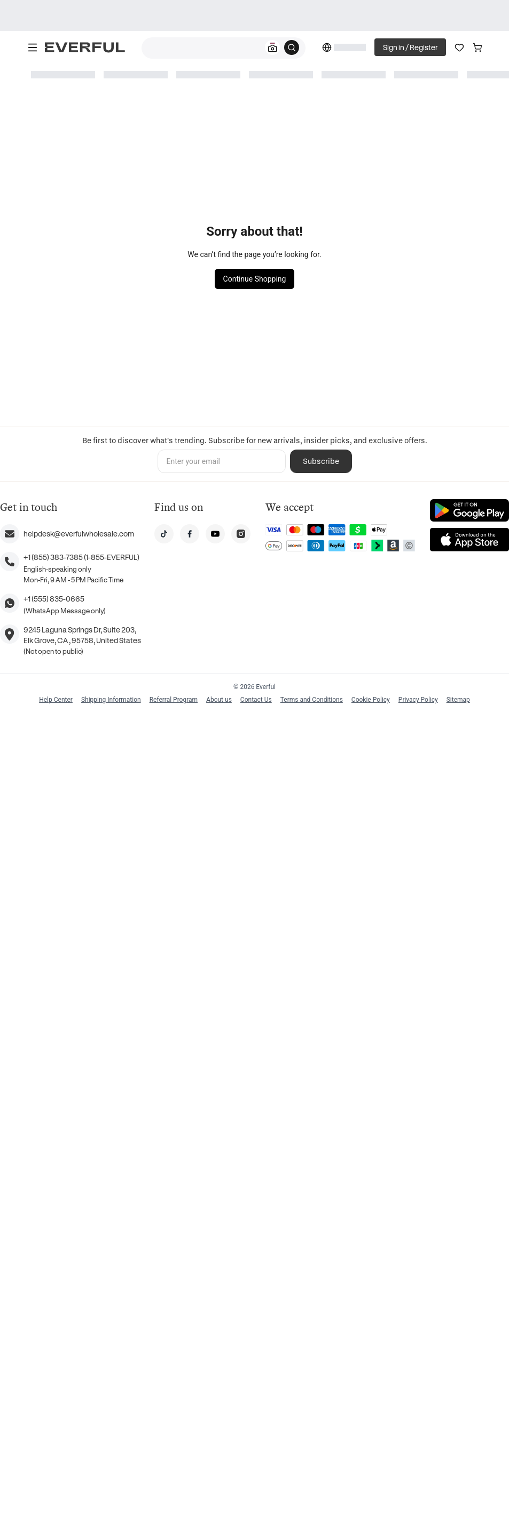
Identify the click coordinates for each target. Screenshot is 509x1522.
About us (219, 699)
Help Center (56, 699)
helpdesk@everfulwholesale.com (79, 533)
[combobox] (224, 48)
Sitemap (458, 699)
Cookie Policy (370, 699)
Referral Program (174, 699)
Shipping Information (111, 699)
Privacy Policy (418, 699)
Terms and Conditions (311, 699)
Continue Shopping (254, 279)
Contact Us (256, 699)
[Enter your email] (222, 461)
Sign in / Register (410, 47)
